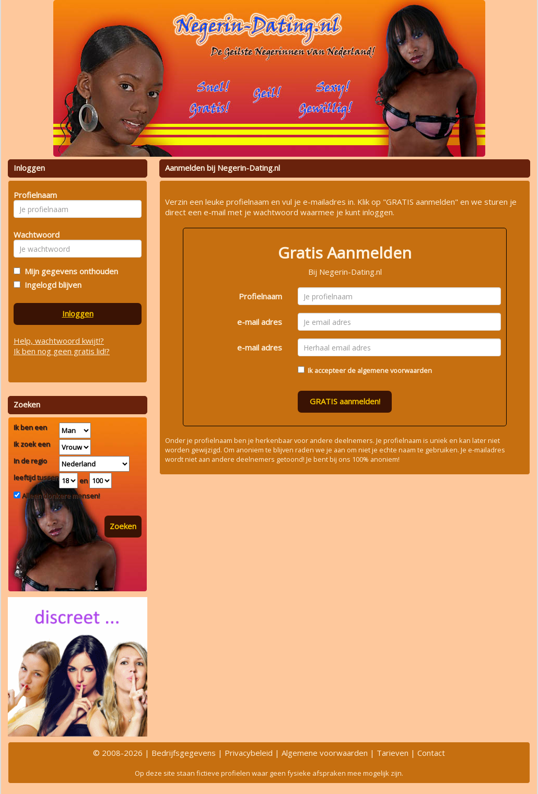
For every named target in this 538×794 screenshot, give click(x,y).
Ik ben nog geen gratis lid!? (62, 351)
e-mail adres (259, 322)
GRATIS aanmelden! (345, 401)
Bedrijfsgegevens (183, 753)
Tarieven (392, 753)
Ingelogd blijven (50, 284)
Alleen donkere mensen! (60, 495)
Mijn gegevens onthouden (69, 271)
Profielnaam (260, 296)
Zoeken (123, 526)
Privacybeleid (249, 753)
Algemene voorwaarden (325, 753)
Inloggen (77, 313)
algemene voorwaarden (394, 370)
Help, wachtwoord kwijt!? (59, 340)
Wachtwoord (34, 234)
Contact (431, 753)
